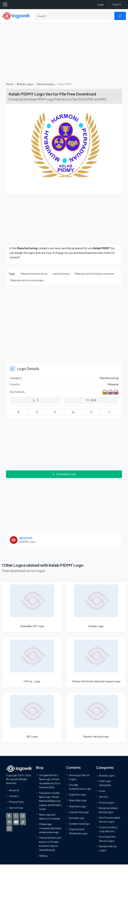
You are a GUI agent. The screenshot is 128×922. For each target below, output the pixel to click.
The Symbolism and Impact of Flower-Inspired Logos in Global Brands (50, 843)
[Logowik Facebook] (9, 816)
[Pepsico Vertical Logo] (96, 717)
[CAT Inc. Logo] (32, 662)
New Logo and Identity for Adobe (49, 816)
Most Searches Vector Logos (107, 838)
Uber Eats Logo (77, 806)
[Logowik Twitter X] (16, 816)
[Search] (74, 16)
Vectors (103, 796)
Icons (102, 790)
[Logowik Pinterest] (9, 822)
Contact (14, 796)
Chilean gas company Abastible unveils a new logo (50, 828)
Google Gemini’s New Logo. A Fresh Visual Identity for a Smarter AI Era (49, 781)
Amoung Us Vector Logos (79, 777)
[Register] (117, 4)
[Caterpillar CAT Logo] (32, 607)
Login (101, 4)
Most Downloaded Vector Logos (109, 819)
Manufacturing (45, 84)
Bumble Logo (76, 817)
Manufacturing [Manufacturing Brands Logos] (109, 378)
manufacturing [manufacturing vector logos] (60, 273)
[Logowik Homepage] (16, 15)
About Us (14, 790)
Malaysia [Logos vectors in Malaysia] (113, 384)
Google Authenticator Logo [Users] (80, 786)
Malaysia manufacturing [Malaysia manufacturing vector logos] (34, 273)
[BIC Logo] (32, 717)
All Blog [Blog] (43, 855)
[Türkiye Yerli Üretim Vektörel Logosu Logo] (96, 662)
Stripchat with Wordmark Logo (78, 831)
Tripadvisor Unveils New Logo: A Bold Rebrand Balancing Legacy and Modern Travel (50, 801)
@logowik (26, 538)
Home (9, 84)
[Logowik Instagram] (23, 816)
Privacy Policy (16, 801)
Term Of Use (16, 807)
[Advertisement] (64, 54)
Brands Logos (25, 84)
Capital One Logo (79, 812)
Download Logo (64, 474)
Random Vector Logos (108, 848)
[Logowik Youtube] (16, 822)
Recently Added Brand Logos (108, 809)
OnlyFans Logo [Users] (77, 794)
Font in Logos (106, 802)
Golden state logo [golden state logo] (79, 823)
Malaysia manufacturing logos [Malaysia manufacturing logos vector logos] (27, 280)
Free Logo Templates (105, 782)
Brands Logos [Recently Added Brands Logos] (107, 775)
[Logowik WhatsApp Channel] (9, 828)
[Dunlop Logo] (96, 607)
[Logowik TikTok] (23, 822)
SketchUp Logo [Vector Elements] (78, 800)
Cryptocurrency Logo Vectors (108, 829)
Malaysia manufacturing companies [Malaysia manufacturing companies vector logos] (94, 273)
